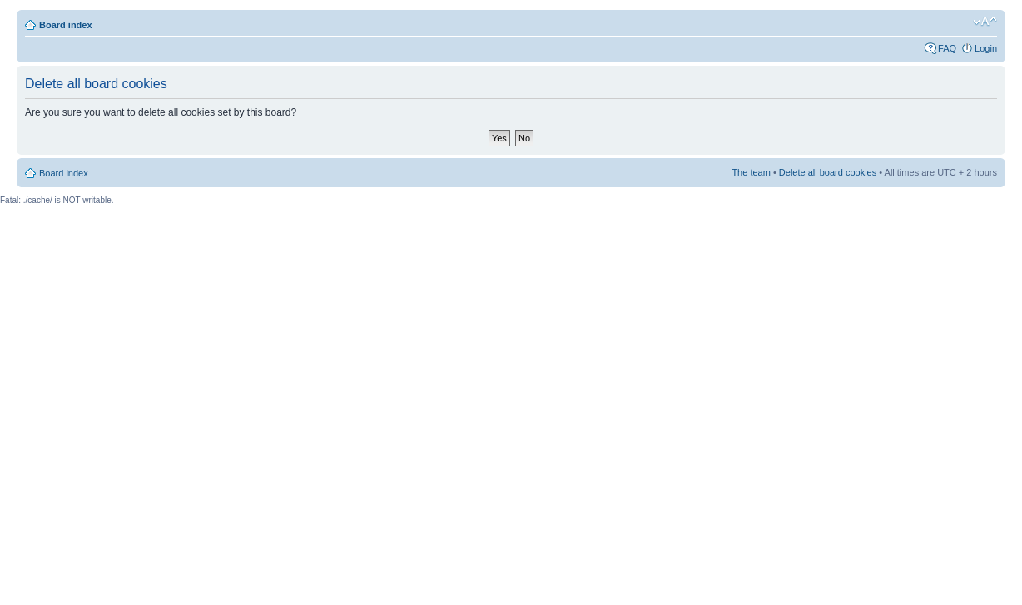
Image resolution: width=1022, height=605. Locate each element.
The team (751, 172)
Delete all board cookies (827, 172)
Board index (65, 25)
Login (986, 48)
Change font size (985, 21)
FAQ (947, 48)
